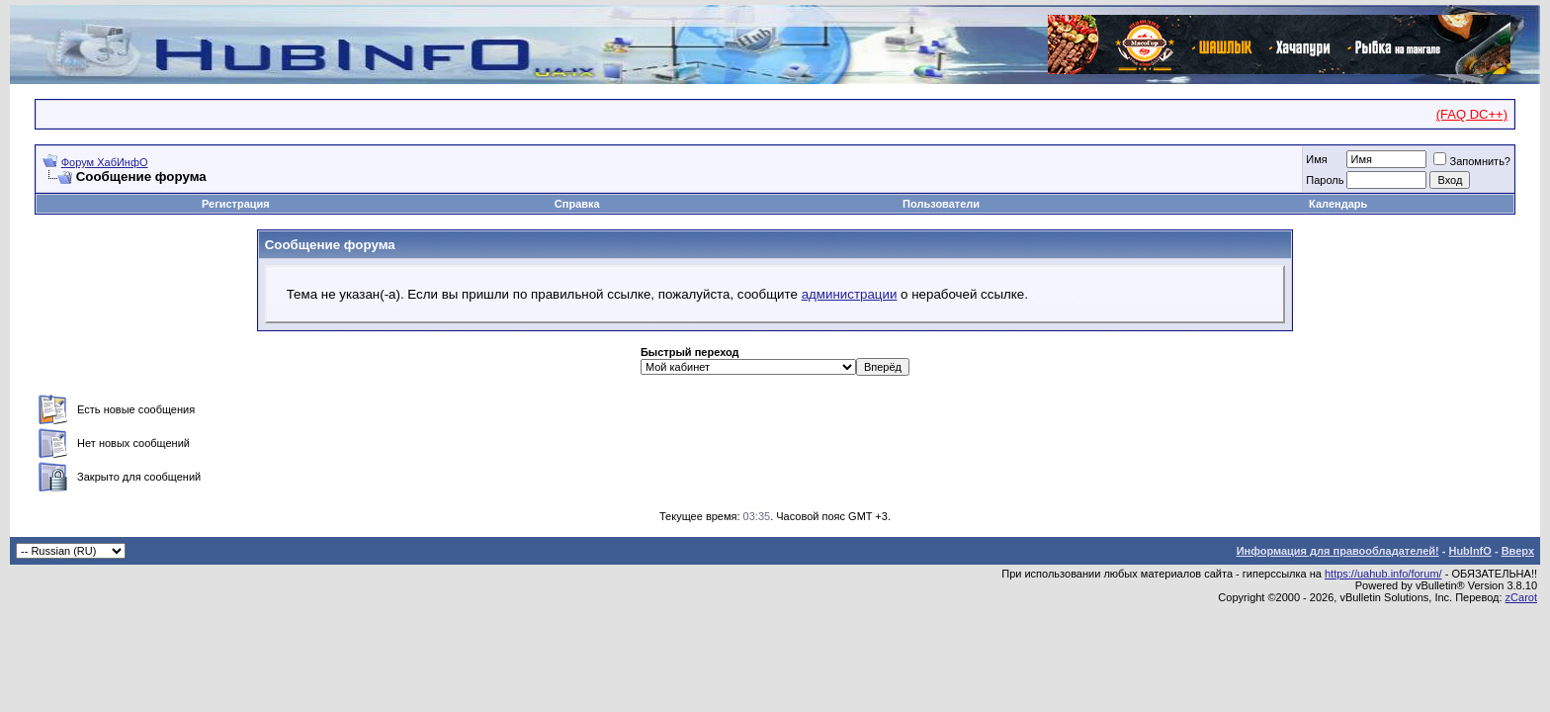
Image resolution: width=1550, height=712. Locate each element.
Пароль (1324, 180)
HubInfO (1469, 551)
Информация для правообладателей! (1338, 551)
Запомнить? (1471, 161)
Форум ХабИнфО (104, 162)
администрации (850, 294)
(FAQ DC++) (1471, 114)
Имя (1316, 159)
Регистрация (236, 204)
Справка (577, 204)
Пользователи (941, 204)
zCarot (1521, 597)
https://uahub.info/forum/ (1383, 573)
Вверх (1518, 551)
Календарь (1338, 204)
